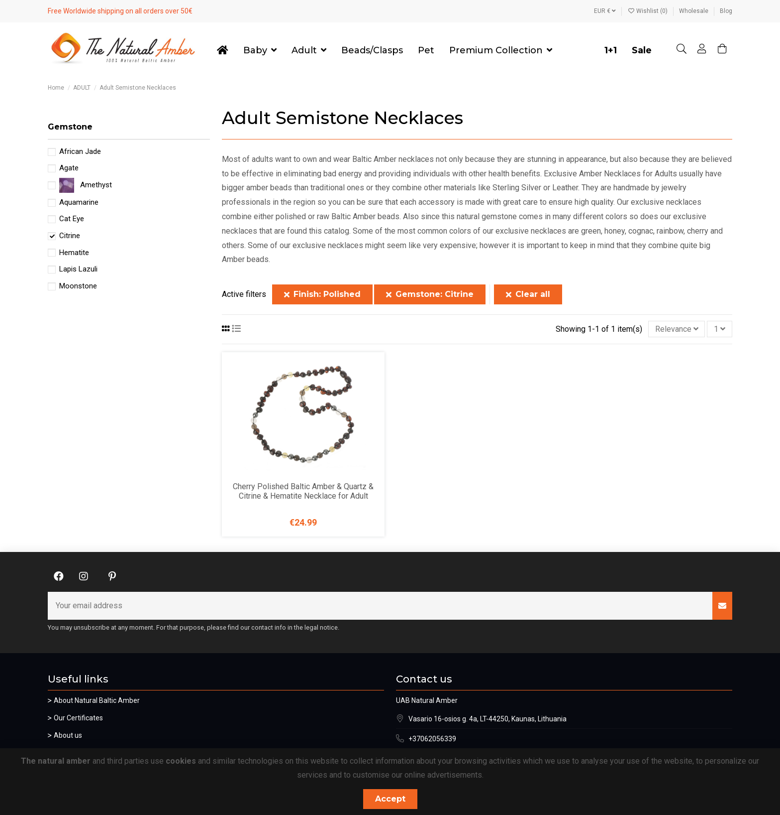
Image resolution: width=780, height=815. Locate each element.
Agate (69, 167)
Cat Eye (71, 218)
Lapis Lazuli (78, 269)
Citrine (69, 235)
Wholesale (694, 10)
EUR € (605, 10)
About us (68, 735)
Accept (390, 799)
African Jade (80, 151)
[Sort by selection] (676, 329)
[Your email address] (380, 606)
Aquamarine (78, 202)
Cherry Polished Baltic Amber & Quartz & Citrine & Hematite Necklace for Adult (303, 491)
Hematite (74, 252)
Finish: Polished (322, 294)
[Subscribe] (722, 606)
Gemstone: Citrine (430, 294)
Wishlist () (648, 10)
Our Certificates (78, 718)
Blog (726, 10)
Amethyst (96, 184)
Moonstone (78, 285)
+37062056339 (432, 739)
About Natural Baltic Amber (97, 700)
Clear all (528, 294)
